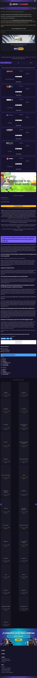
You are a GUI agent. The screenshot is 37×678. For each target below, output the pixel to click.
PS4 (18, 63)
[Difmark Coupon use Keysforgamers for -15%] (18, 233)
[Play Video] (18, 182)
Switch (31, 62)
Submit (18, 639)
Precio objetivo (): (5, 201)
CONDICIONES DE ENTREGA (6, 669)
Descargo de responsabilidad (7, 672)
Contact (3, 666)
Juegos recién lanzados (6, 660)
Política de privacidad (5, 670)
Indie (8, 338)
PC (5, 63)
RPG (11, 338)
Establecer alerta (18, 206)
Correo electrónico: (4, 197)
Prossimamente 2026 (5, 658)
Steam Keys (3, 661)
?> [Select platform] (18, 65)
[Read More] (18, 32)
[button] (1, 504)
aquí (11, 265)
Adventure (3, 338)
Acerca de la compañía (6, 668)
